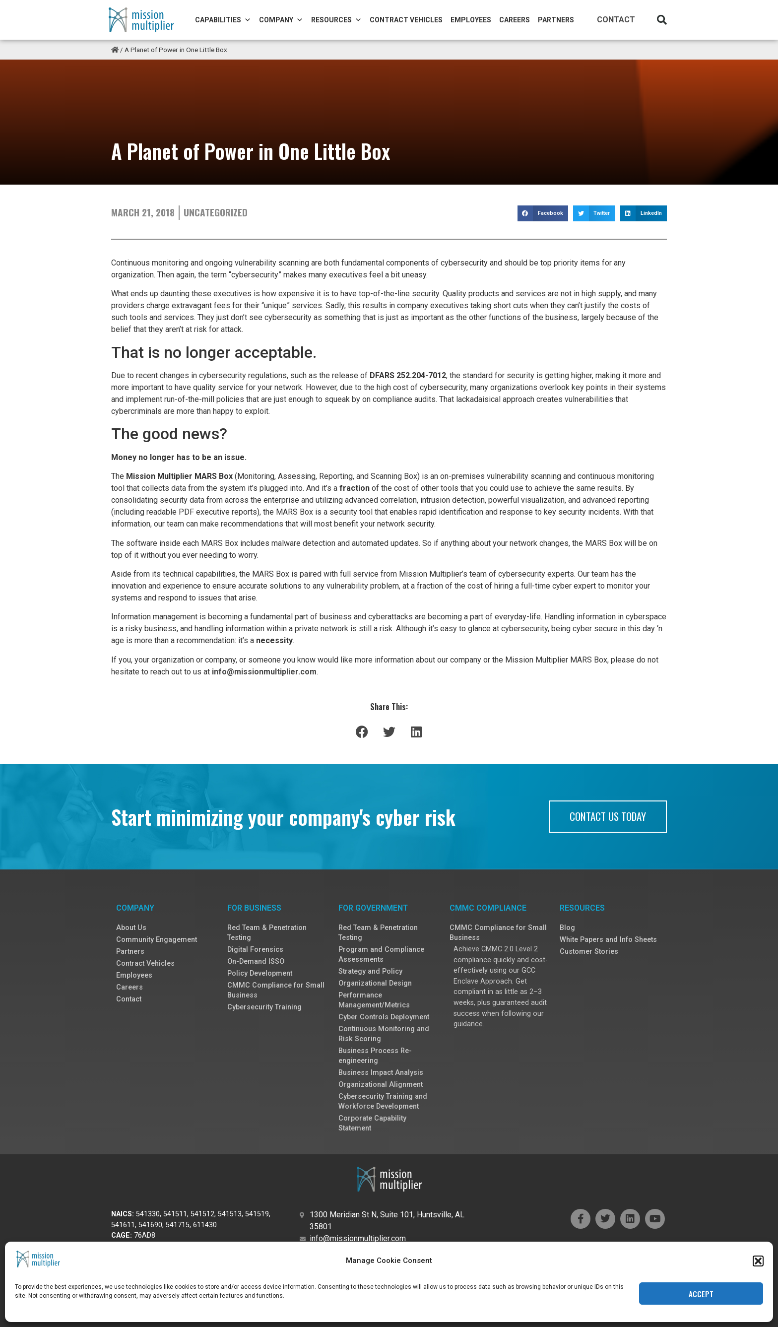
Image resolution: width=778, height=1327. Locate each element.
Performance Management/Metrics (374, 1000)
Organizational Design (375, 983)
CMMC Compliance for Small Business (275, 990)
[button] (662, 20)
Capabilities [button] (223, 20)
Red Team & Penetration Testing (267, 933)
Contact (616, 19)
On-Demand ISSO (255, 961)
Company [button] (281, 20)
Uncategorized (216, 212)
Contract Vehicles (406, 20)
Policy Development (259, 973)
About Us (131, 928)
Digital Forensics (255, 949)
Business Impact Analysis (380, 1072)
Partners (556, 20)
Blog (567, 928)
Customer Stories (589, 951)
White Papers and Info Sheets (608, 939)
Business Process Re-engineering (375, 1056)
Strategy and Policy (370, 971)
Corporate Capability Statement (372, 1123)
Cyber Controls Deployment (383, 1017)
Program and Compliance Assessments (381, 954)
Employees (471, 20)
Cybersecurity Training (264, 1007)
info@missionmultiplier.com (264, 671)
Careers (514, 20)
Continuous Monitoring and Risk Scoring (383, 1034)
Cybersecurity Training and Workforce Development (382, 1101)
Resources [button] (336, 20)
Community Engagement (156, 939)
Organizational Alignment (380, 1084)
